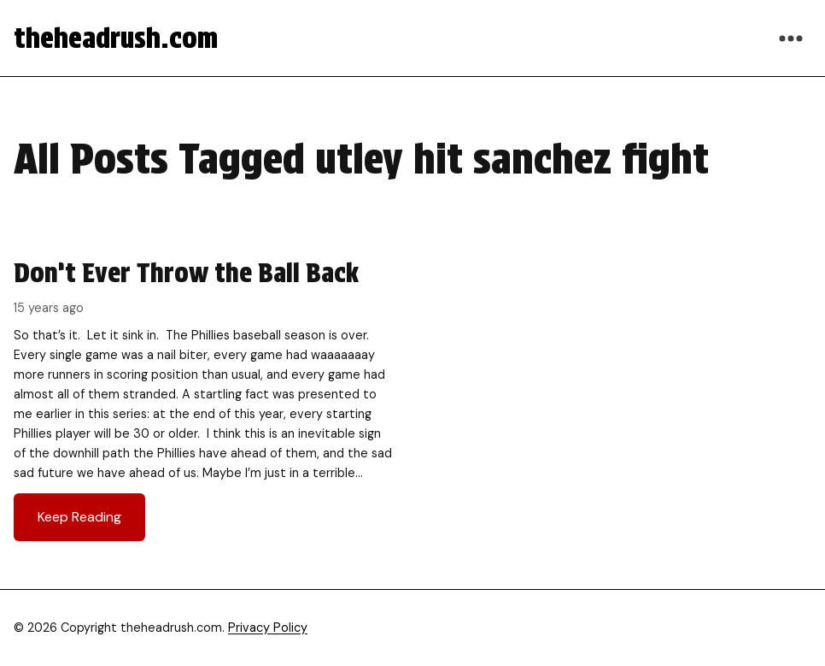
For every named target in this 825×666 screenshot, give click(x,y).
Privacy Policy (267, 627)
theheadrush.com (116, 38)
